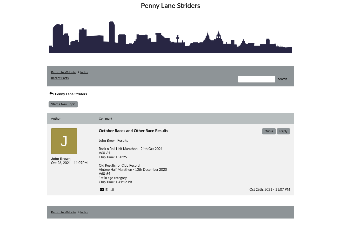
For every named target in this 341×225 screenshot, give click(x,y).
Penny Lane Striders (68, 94)
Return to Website (63, 72)
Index (84, 72)
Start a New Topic (63, 104)
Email (109, 190)
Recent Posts (60, 78)
